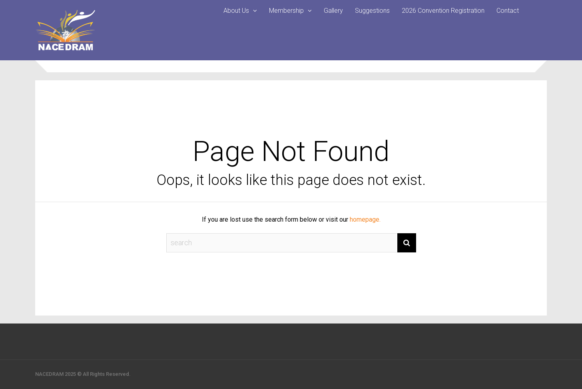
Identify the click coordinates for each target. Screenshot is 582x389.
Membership (286, 10)
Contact (507, 10)
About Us (236, 10)
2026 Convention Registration (443, 10)
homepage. (365, 219)
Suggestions (372, 10)
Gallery (333, 10)
